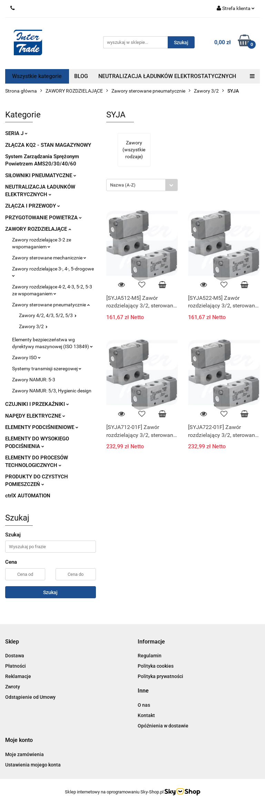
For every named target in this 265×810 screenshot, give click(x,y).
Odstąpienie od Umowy (30, 697)
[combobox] (142, 185)
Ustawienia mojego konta (33, 765)
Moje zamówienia (24, 754)
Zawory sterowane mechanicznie (49, 257)
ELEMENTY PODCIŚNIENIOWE (41, 427)
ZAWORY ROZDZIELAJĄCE (38, 229)
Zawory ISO (26, 357)
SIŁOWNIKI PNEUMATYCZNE (40, 175)
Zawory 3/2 (33, 326)
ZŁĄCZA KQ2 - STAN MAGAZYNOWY (48, 145)
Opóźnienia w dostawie (163, 725)
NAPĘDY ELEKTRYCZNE (35, 416)
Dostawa (14, 655)
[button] (12, 642)
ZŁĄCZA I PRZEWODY (32, 206)
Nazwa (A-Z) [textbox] (123, 185)
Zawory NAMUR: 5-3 (33, 379)
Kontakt (146, 715)
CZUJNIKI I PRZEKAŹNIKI (37, 404)
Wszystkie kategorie (37, 76)
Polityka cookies (156, 666)
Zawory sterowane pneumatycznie (51, 304)
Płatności (15, 666)
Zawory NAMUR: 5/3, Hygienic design (51, 390)
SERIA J (16, 133)
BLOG (81, 76)
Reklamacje (18, 676)
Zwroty (12, 686)
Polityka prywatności (160, 676)
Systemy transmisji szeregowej (46, 368)
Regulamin (149, 655)
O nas (144, 705)
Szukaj (50, 592)
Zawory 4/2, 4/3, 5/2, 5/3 (48, 315)
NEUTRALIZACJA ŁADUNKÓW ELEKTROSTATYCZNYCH (167, 76)
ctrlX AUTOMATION (27, 496)
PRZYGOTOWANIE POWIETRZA (43, 218)
